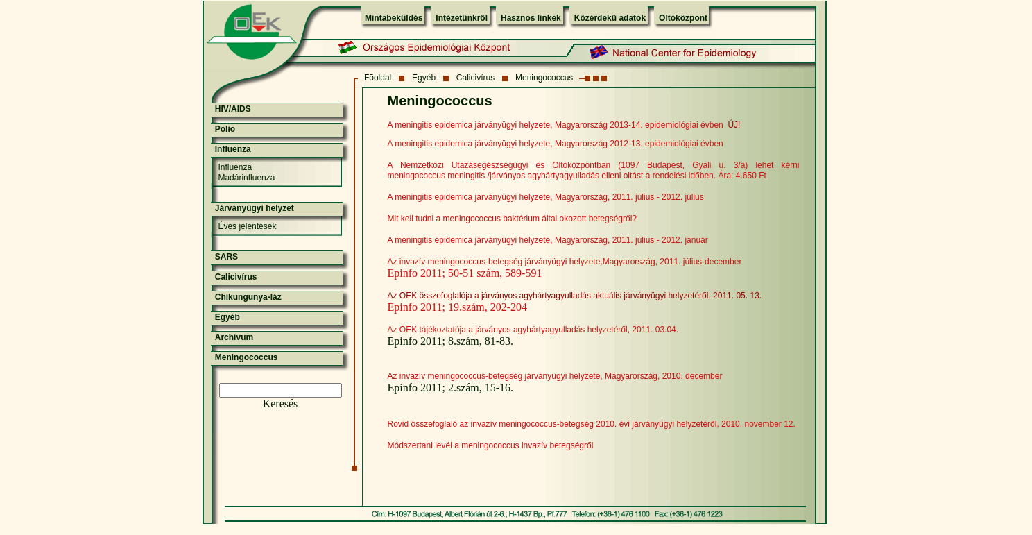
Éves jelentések (247, 226)
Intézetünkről (462, 18)
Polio (225, 129)
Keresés (280, 403)
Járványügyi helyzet (254, 208)
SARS (226, 257)
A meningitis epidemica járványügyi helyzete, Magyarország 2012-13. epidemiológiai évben (555, 143)
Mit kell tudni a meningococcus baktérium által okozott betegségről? (512, 218)
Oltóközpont (683, 18)
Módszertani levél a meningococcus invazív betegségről (491, 445)
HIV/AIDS (233, 109)
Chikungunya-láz (248, 297)
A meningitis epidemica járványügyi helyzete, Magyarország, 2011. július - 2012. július (546, 197)
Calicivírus (475, 78)
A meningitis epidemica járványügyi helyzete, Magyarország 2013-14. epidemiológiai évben (555, 125)
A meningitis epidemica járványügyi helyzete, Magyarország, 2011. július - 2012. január (548, 240)
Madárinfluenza (246, 177)
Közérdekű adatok (610, 18)
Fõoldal (377, 78)
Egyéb (424, 78)
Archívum (234, 337)
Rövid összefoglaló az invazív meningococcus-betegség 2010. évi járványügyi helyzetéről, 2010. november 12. (592, 424)
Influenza (233, 149)
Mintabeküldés (393, 18)
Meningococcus (544, 78)
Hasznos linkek (531, 18)
